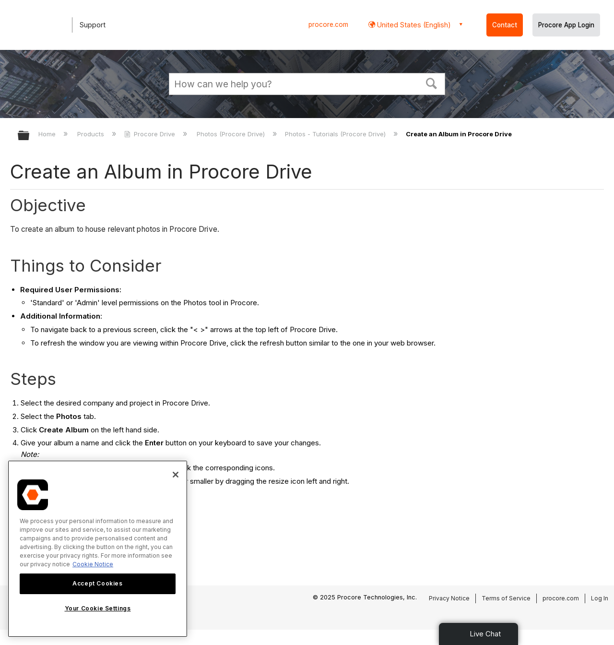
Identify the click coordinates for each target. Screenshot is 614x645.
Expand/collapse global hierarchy (29, 136)
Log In (599, 598)
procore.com (328, 24)
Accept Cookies (97, 583)
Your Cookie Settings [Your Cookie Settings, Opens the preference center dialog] (98, 608)
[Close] (175, 474)
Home (48, 134)
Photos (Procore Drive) (232, 134)
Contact (504, 25)
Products (91, 134)
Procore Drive (150, 134)
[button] (431, 82)
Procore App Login (566, 25)
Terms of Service (506, 598)
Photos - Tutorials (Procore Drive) (336, 134)
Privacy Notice (449, 598)
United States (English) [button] (413, 25)
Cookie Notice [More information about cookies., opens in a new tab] (92, 564)
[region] (98, 548)
